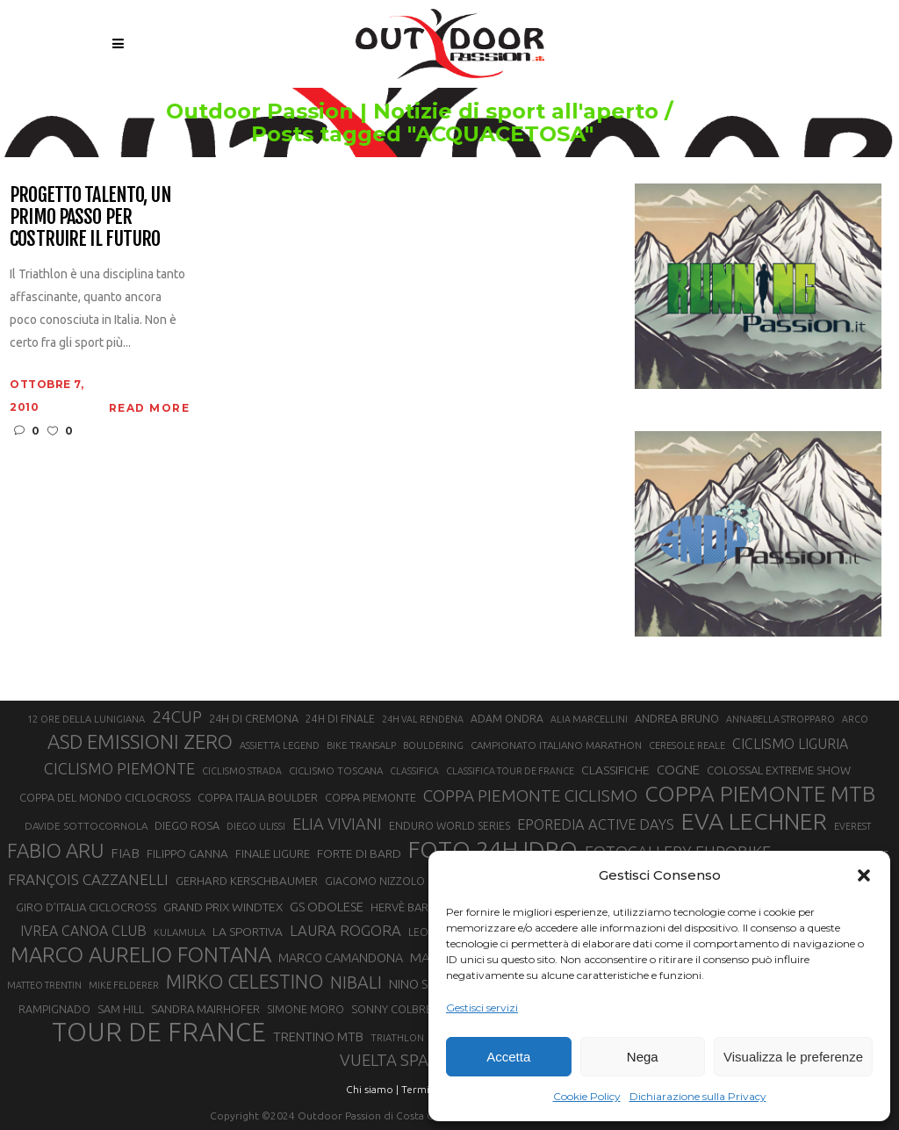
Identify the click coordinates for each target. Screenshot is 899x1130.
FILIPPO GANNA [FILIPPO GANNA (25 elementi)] (187, 853)
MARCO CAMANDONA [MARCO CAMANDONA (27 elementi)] (340, 958)
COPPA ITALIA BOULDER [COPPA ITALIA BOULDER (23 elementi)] (258, 797)
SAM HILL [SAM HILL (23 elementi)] (120, 1009)
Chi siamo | (372, 1089)
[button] (864, 875)
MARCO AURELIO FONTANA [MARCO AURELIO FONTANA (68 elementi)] (141, 955)
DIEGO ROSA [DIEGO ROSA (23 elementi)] (187, 825)
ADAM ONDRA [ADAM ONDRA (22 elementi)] (507, 718)
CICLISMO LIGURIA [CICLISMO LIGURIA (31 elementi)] (790, 744)
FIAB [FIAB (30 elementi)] (125, 853)
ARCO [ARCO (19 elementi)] (855, 719)
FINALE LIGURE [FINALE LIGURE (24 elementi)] (272, 853)
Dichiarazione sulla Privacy (697, 1096)
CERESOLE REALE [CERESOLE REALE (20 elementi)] (687, 745)
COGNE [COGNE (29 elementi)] (678, 769)
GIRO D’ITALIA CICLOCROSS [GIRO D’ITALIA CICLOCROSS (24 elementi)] (86, 907)
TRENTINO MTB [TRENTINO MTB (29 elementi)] (318, 1036)
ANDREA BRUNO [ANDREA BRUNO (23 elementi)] (677, 718)
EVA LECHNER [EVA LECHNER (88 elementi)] (754, 821)
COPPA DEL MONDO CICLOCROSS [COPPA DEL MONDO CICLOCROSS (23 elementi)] (105, 797)
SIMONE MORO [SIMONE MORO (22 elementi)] (305, 1009)
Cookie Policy (587, 1096)
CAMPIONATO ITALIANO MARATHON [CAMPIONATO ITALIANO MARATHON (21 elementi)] (556, 745)
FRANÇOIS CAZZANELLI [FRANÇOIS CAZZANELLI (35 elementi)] (88, 879)
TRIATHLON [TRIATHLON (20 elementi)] (397, 1038)
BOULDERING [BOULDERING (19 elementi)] (433, 745)
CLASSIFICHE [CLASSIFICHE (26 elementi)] (615, 770)
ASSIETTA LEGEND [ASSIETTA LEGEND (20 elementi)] (280, 745)
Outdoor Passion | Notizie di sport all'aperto (431, 111)
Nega (642, 1056)
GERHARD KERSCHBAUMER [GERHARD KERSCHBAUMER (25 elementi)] (247, 881)
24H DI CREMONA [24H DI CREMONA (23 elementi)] (253, 718)
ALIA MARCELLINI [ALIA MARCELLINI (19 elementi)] (589, 719)
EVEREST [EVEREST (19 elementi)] (852, 826)
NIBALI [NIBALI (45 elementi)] (356, 982)
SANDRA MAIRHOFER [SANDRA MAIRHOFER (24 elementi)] (205, 1009)
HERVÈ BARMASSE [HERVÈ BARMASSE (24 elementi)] (417, 907)
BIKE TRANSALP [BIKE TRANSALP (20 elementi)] (361, 745)
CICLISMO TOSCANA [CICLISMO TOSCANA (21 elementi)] (336, 770)
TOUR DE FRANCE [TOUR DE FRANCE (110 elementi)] (159, 1032)
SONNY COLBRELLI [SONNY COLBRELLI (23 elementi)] (398, 1009)
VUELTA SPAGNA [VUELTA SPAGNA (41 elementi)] (401, 1060)
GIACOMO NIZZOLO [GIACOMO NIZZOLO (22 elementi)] (375, 881)
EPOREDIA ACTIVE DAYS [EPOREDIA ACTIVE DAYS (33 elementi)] (595, 824)
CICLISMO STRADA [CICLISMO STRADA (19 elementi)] (242, 771)
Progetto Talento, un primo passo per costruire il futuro (90, 217)
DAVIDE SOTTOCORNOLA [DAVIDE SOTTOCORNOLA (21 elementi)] (86, 825)
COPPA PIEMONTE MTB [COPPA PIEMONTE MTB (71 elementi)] (759, 793)
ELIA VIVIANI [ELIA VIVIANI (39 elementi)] (337, 823)
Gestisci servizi (482, 1007)
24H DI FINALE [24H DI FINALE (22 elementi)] (340, 718)
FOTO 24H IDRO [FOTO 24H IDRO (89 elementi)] (493, 849)
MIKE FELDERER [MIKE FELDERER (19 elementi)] (124, 985)
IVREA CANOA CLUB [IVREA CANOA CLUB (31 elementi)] (83, 931)
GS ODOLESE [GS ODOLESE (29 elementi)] (326, 906)
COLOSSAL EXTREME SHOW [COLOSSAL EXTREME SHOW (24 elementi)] (779, 770)
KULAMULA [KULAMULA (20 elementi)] (179, 932)
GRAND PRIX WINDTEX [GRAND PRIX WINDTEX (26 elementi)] (223, 907)
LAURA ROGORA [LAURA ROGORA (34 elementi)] (345, 930)
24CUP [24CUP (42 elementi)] (177, 716)
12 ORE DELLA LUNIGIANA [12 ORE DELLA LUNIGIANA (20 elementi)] (86, 719)
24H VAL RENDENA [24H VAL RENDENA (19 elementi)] (423, 719)
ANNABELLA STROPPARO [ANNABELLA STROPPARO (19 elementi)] (780, 719)
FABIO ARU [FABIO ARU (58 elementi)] (55, 850)
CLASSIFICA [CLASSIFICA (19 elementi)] (414, 771)
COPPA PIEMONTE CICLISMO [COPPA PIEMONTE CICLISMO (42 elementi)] (530, 795)
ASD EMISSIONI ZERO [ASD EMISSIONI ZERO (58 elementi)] (140, 741)
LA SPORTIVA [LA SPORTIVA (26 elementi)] (247, 932)
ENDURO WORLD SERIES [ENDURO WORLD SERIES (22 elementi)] (449, 825)
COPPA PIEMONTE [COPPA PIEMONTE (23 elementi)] (370, 797)
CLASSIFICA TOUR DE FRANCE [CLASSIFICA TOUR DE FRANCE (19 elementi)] (510, 771)
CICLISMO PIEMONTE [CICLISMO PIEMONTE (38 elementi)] (119, 768)
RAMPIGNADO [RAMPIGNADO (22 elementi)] (54, 1009)
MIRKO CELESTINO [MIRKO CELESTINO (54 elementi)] (244, 981)
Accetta (508, 1056)
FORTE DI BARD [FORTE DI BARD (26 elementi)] (359, 853)
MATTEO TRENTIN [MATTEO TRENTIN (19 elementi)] (44, 985)
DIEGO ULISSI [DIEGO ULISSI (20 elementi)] (256, 826)
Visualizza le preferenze (793, 1056)
